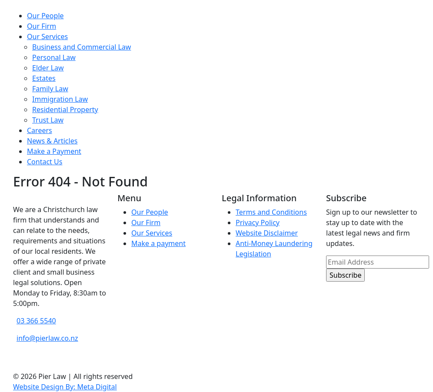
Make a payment (158, 243)
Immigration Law (60, 99)
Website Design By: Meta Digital (65, 387)
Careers (39, 130)
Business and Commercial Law (81, 47)
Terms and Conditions (271, 212)
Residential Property (65, 109)
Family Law (50, 88)
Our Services (47, 36)
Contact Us (44, 161)
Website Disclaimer (267, 233)
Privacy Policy (258, 222)
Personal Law (54, 57)
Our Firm (41, 26)
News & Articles (52, 141)
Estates (44, 78)
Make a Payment (54, 151)
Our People (45, 15)
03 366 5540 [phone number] (36, 321)
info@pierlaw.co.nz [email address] (47, 338)
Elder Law (48, 68)
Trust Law (47, 120)
